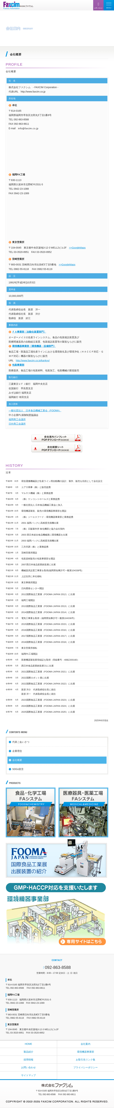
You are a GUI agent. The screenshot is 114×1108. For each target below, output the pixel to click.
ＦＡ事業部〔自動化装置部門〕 (29, 331)
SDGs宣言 (18, 769)
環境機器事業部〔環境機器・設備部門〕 (34, 346)
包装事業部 (18, 364)
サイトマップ (28, 1075)
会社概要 (17, 760)
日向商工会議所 (17, 423)
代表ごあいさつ (20, 742)
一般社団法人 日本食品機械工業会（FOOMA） (35, 410)
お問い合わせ (28, 1067)
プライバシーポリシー (85, 1067)
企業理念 (17, 751)
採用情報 (28, 1059)
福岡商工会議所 (17, 419)
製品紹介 (28, 1051)
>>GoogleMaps (77, 247)
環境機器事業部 (85, 1051)
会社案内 (85, 1044)
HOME (28, 1044)
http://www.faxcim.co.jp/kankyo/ (33, 360)
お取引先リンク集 (85, 1059)
